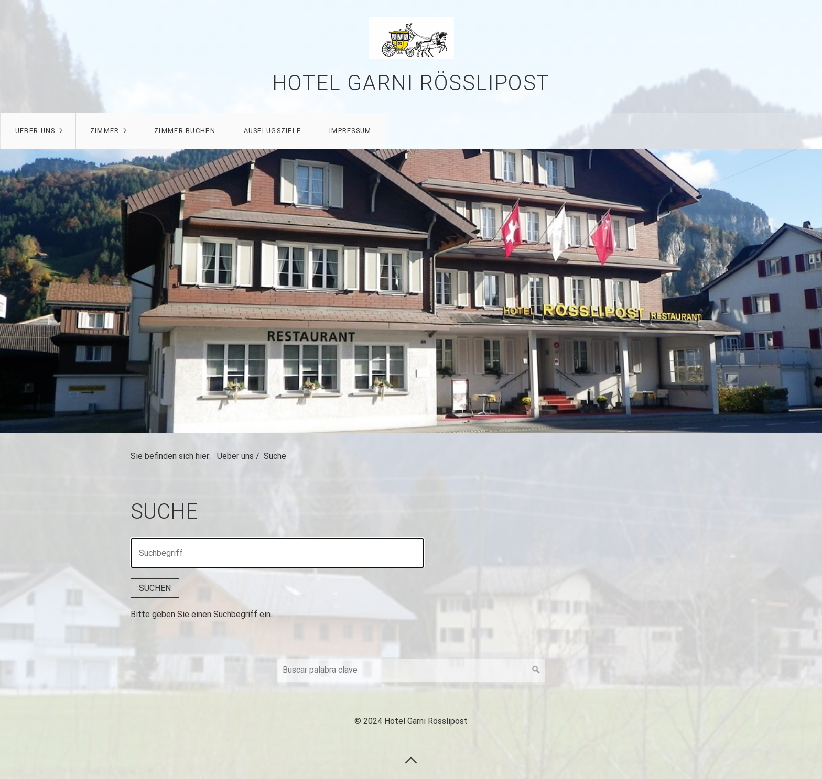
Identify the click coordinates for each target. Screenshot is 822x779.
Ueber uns (40, 131)
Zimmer (110, 131)
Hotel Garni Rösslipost (411, 83)
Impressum (355, 131)
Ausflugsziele (277, 131)
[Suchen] (536, 670)
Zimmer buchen (190, 131)
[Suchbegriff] (411, 670)
